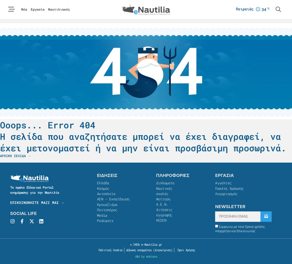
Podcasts (105, 220)
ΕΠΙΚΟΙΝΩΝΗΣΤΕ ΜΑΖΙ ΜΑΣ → (37, 202)
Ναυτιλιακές (59, 9)
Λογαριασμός (226, 193)
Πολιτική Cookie (109, 250)
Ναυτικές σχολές (164, 191)
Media (102, 214)
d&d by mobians (146, 256)
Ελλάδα (103, 182)
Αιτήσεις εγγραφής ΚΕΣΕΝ (164, 214)
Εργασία (38, 9)
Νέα (24, 9)
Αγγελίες (223, 182)
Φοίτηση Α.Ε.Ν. (163, 201)
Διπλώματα (165, 182)
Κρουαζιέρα (107, 204)
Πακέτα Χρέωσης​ (229, 188)
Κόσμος (103, 188)
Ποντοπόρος (107, 209)
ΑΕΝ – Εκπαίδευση (113, 198)
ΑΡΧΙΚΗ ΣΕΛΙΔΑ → (15, 156)
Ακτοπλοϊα (106, 193)
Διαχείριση (163, 250)
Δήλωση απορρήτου (139, 250)
